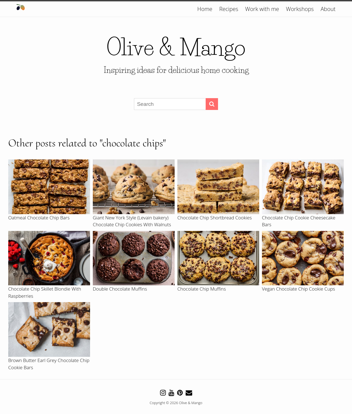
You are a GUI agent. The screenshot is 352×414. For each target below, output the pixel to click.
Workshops (300, 9)
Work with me (262, 9)
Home (205, 9)
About (328, 9)
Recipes (228, 9)
